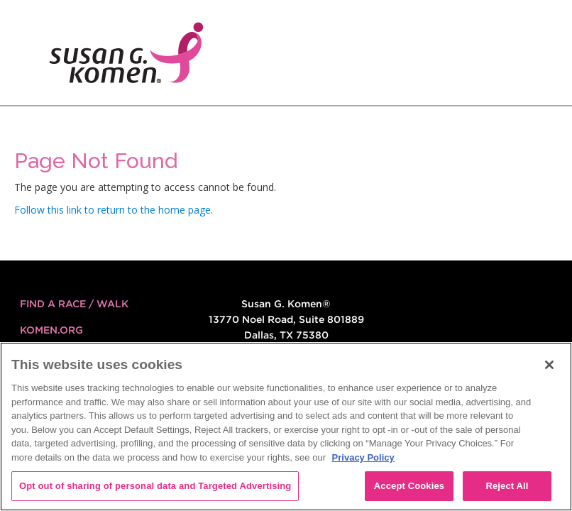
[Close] (549, 364)
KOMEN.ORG (51, 330)
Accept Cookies (409, 485)
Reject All (506, 485)
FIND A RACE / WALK (74, 303)
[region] (286, 426)
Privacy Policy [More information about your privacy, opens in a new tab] (363, 457)
